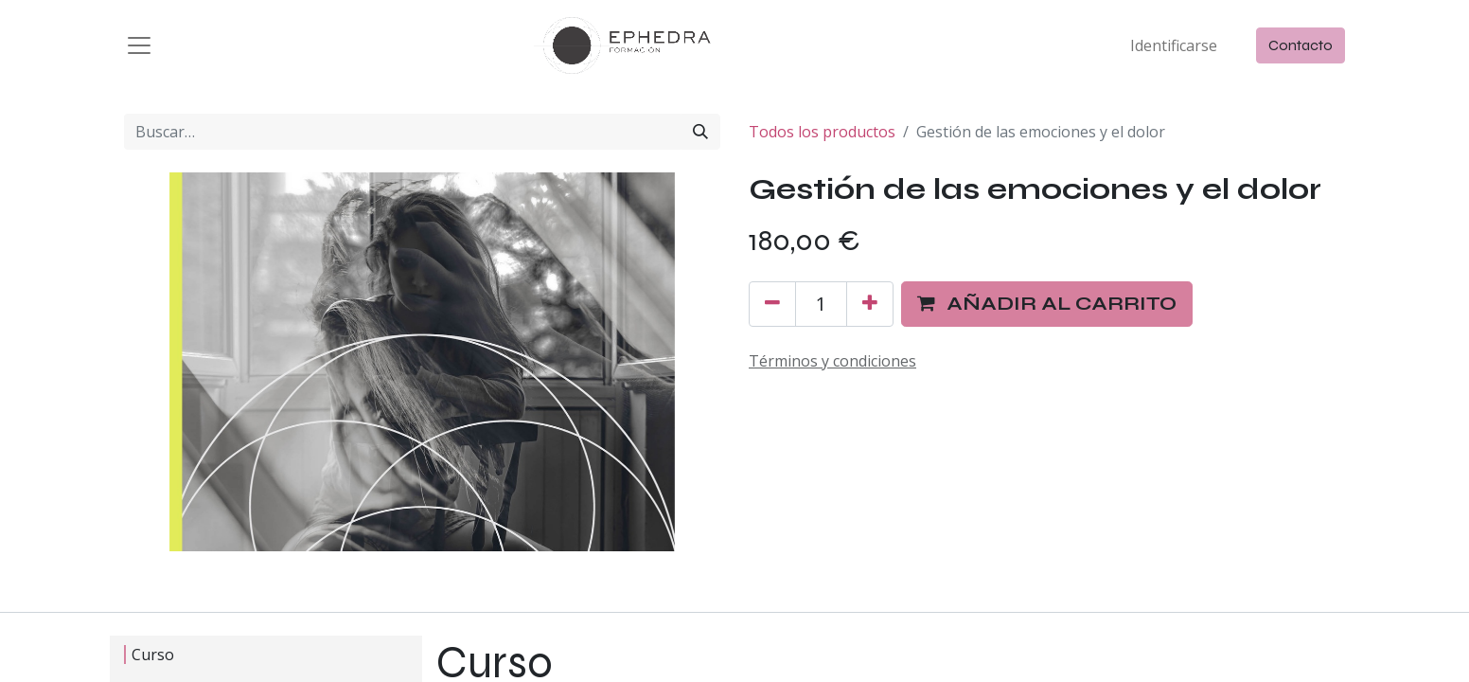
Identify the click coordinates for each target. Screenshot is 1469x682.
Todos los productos (822, 131)
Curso (153, 654)
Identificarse (1173, 45)
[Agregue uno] (870, 304)
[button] (1047, 304)
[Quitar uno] (772, 304)
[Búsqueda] (700, 132)
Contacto (1300, 45)
